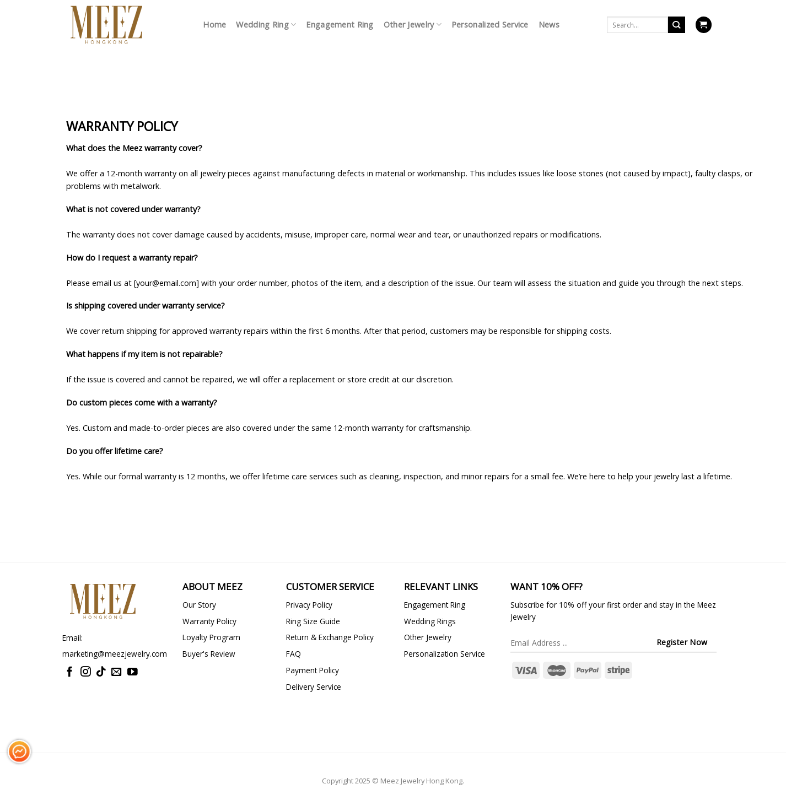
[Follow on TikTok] (101, 672)
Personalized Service (490, 24)
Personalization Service (444, 653)
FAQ (293, 653)
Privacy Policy (309, 604)
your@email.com (166, 283)
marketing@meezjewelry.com (114, 653)
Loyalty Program (211, 637)
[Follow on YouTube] (132, 672)
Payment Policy (312, 670)
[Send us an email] (116, 672)
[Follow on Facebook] (69, 672)
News (549, 24)
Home (214, 24)
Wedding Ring (266, 24)
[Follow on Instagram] (85, 672)
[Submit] (676, 25)
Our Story (199, 604)
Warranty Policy (209, 621)
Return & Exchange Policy (330, 637)
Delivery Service (313, 687)
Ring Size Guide (313, 621)
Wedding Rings (430, 621)
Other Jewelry (413, 24)
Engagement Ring (339, 24)
